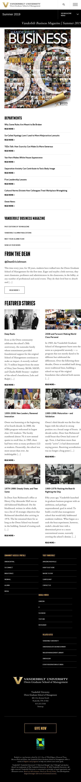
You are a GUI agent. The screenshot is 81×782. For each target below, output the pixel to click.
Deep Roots (10, 334)
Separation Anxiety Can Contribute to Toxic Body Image (30, 169)
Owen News (10, 202)
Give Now (40, 728)
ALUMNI (7, 585)
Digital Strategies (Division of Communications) (40, 774)
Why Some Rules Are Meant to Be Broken (23, 125)
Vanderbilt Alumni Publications (18, 233)
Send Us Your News (12, 245)
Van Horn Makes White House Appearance (23, 158)
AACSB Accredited (40, 744)
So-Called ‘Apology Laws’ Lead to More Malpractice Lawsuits (32, 136)
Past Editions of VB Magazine (17, 227)
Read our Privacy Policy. (48, 771)
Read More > (10, 129)
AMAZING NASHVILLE (49, 561)
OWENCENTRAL (10, 561)
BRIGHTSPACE (9, 573)
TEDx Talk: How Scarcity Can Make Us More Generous (29, 147)
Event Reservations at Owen (53, 664)
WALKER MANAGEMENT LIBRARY (53, 653)
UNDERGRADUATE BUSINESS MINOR (54, 647)
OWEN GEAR (47, 658)
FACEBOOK (42, 613)
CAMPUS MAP (47, 579)
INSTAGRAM (42, 625)
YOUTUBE (42, 619)
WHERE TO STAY (48, 573)
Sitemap (40, 706)
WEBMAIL (8, 579)
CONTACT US (47, 585)
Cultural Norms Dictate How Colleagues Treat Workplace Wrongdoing (36, 191)
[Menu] (75, 4)
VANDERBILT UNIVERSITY (51, 641)
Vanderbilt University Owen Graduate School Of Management (21, 5)
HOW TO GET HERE (48, 567)
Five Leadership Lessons (16, 180)
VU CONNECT (9, 567)
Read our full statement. (32, 771)
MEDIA (7, 591)
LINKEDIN (41, 601)
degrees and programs (31, 761)
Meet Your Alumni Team (14, 239)
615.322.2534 (40, 703)
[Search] (63, 4)
